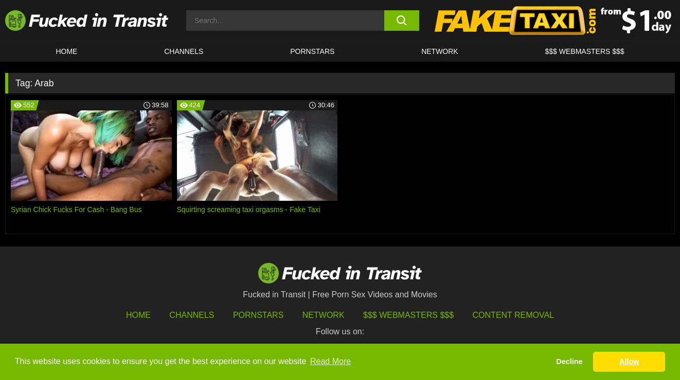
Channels (191, 315)
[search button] (401, 20)
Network (439, 51)
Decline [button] (569, 361)
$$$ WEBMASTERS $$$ (584, 51)
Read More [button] (330, 361)
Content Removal (513, 315)
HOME (66, 51)
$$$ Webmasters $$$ (408, 315)
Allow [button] (629, 361)
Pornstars (312, 51)
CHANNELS (183, 51)
